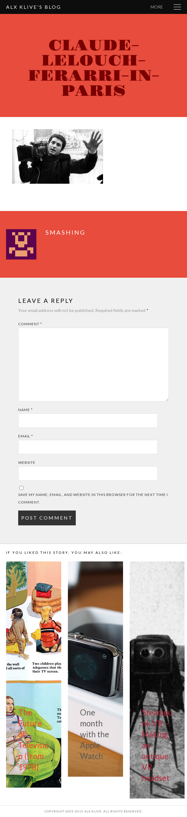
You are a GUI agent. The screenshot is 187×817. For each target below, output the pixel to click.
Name (25, 409)
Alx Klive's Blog (33, 7)
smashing (65, 232)
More (157, 6)
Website (26, 462)
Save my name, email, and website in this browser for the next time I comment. (93, 498)
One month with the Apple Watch (94, 734)
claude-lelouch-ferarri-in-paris (93, 68)
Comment (30, 324)
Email (25, 436)
